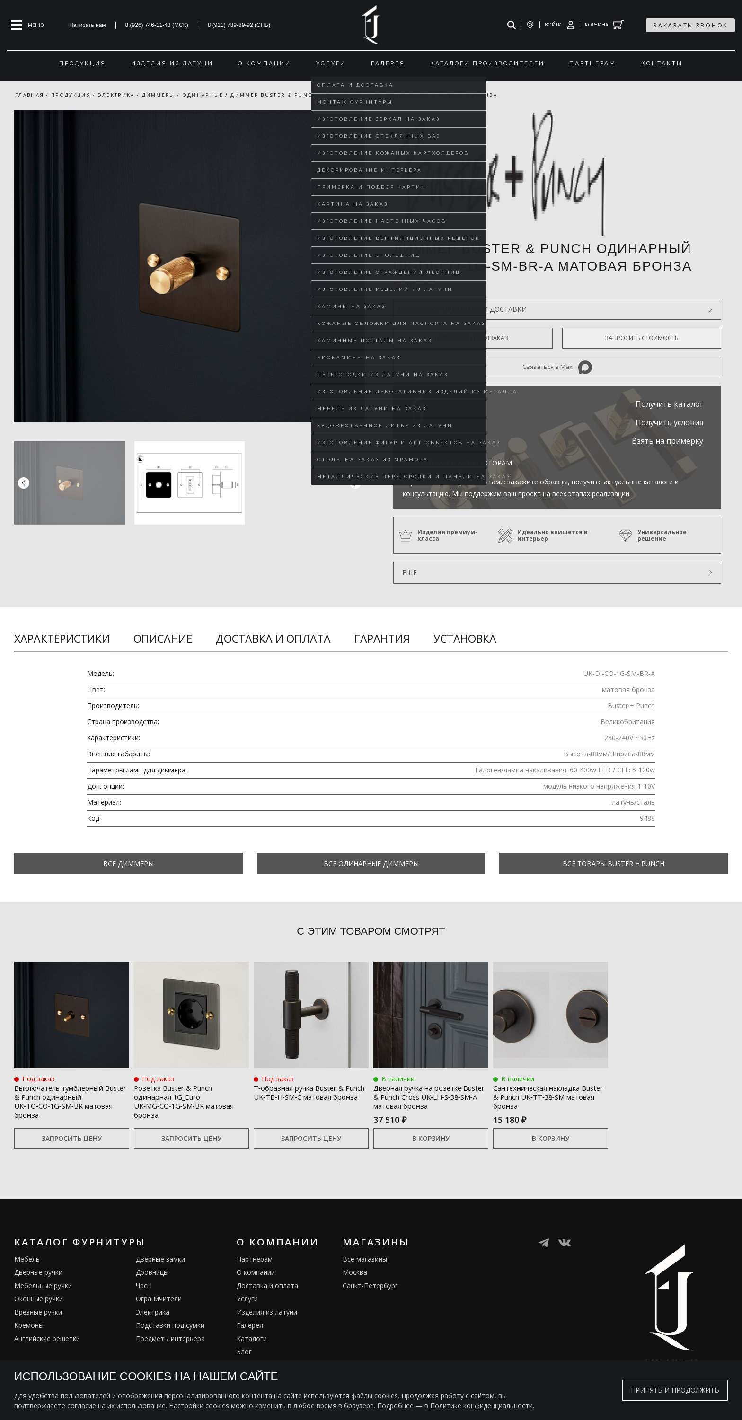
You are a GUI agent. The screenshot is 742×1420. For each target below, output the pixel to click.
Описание (162, 638)
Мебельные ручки (43, 1298)
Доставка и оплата (273, 638)
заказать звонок (690, 25)
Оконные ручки (38, 1311)
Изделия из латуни (267, 1325)
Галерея (250, 1338)
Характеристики (62, 638)
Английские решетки (47, 1351)
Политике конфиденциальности (481, 1405)
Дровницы (152, 1285)
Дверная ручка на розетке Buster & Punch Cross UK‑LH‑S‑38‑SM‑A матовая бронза (430, 1102)
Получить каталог (669, 404)
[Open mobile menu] (27, 25)
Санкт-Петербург (370, 1298)
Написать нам (87, 25)
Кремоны (29, 1338)
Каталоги (252, 1351)
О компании (256, 1285)
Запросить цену (72, 1151)
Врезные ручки (38, 1325)
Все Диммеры (128, 863)
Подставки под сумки (170, 1338)
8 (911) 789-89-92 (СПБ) (239, 25)
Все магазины (365, 1272)
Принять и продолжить (675, 1389)
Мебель (27, 1272)
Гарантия (382, 638)
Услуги (247, 1311)
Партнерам (255, 1272)
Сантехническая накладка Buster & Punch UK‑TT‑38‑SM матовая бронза (548, 1102)
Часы (144, 1298)
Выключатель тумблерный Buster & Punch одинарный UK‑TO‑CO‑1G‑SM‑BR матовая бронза (60, 1107)
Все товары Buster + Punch (613, 863)
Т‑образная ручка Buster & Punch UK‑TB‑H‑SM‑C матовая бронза (311, 1096)
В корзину (431, 1151)
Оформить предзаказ (472, 337)
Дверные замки (160, 1272)
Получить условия (669, 422)
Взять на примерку (667, 441)
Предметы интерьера (170, 1351)
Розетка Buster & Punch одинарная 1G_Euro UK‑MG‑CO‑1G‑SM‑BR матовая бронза (183, 1102)
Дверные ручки (38, 1285)
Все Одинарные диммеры (371, 863)
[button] (355, 482)
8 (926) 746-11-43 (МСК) (156, 25)
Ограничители (159, 1311)
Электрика (152, 1325)
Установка (464, 638)
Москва (355, 1285)
